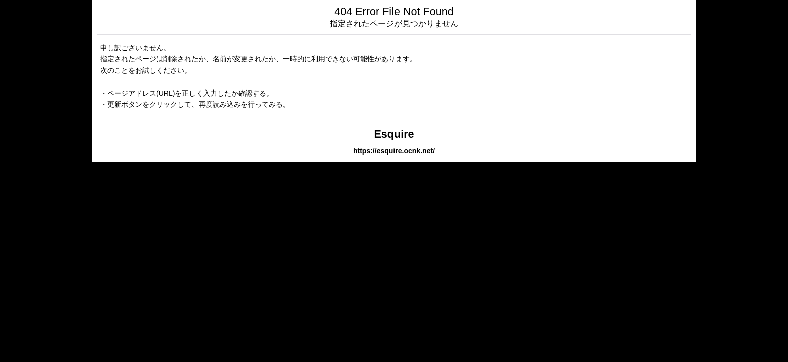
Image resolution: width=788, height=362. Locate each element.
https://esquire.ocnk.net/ (394, 151)
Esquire (394, 134)
